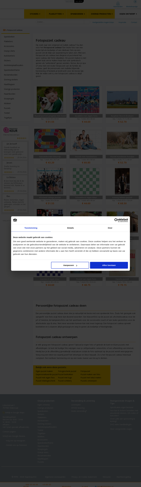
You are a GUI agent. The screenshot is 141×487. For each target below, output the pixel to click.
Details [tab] (70, 228)
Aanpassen (70, 265)
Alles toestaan (109, 265)
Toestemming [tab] (30, 228)
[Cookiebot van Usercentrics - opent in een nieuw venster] (116, 220)
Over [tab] (110, 228)
